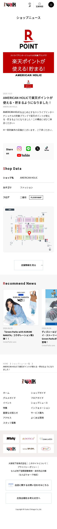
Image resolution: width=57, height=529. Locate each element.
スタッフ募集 (9, 422)
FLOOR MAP (36, 197)
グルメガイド (9, 397)
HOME (5, 363)
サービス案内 (37, 412)
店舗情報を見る (28, 265)
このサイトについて (38, 463)
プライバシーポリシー (27, 467)
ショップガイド (38, 392)
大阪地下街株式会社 (17, 463)
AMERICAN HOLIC (10, 106)
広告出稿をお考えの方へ (28, 498)
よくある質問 (37, 417)
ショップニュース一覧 (21, 363)
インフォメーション (40, 407)
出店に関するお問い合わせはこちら (32, 485)
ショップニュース (39, 402)
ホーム (6, 392)
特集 (5, 407)
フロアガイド (37, 397)
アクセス (7, 417)
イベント (7, 402)
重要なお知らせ (10, 412)
